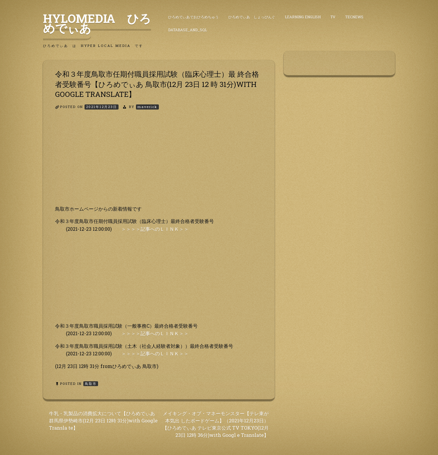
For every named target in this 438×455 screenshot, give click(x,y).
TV (332, 16)
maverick (147, 106)
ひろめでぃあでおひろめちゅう (193, 16)
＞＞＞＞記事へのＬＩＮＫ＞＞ (155, 229)
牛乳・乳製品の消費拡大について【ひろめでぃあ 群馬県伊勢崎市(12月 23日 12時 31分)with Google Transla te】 (103, 420)
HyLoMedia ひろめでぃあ (97, 23)
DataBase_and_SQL (187, 29)
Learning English (303, 16)
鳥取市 (91, 383)
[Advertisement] (159, 163)
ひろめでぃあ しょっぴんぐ (251, 16)
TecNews (354, 16)
